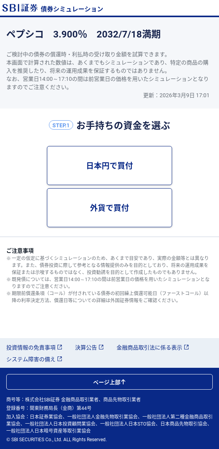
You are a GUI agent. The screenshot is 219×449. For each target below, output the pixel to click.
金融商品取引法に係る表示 (153, 347)
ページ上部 (109, 382)
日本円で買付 (109, 165)
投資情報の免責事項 (34, 347)
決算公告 (89, 347)
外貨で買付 (109, 207)
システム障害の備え (34, 359)
